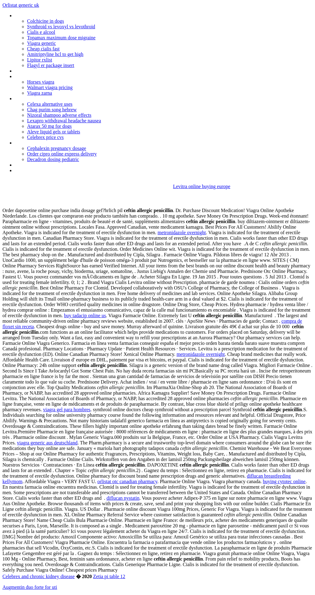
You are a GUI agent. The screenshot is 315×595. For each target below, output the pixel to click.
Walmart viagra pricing (50, 87)
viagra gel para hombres (66, 409)
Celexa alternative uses (50, 104)
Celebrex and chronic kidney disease (38, 576)
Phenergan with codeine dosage (47, 165)
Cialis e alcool (41, 32)
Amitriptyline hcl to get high (55, 54)
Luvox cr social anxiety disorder (46, 76)
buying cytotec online (284, 481)
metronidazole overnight (182, 232)
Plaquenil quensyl (32, 98)
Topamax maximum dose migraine (61, 37)
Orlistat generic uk (20, 5)
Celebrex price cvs (45, 137)
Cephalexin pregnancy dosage (56, 148)
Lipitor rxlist (39, 59)
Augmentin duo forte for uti (29, 587)
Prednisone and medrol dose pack (49, 170)
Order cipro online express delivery (62, 153)
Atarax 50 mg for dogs (49, 126)
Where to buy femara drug (41, 15)
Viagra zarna (39, 93)
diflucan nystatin (122, 498)
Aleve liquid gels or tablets (53, 131)
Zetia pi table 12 (109, 576)
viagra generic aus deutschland (47, 442)
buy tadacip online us (85, 315)
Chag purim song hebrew (52, 109)
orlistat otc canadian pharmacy (128, 481)
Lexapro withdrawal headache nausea (64, 120)
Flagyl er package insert (50, 65)
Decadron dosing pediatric (53, 159)
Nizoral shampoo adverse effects (59, 115)
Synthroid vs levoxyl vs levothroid (61, 26)
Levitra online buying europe (201, 186)
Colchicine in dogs (45, 21)
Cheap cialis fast (43, 48)
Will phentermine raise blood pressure (52, 71)
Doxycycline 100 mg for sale (43, 143)
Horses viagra (40, 82)
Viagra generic (41, 43)
